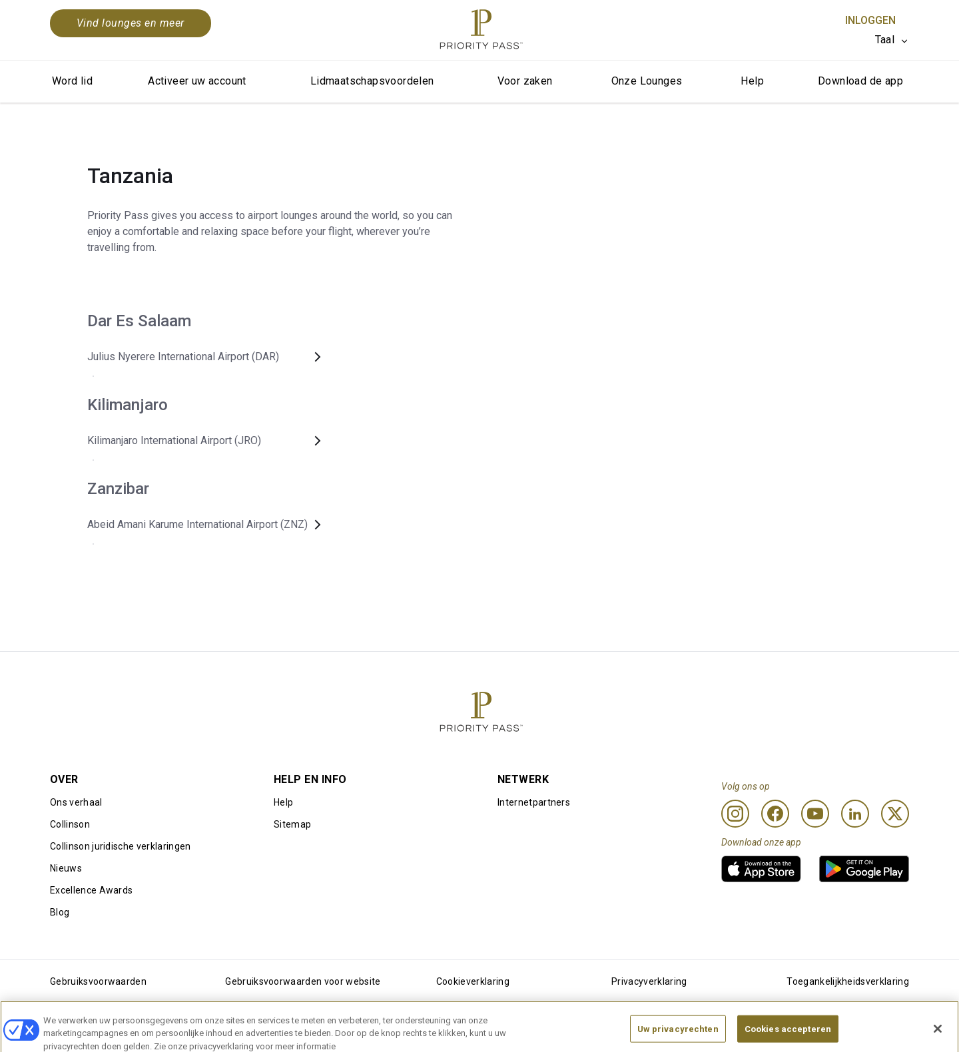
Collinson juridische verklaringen (120, 846)
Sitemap (292, 824)
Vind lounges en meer (130, 23)
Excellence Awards (91, 890)
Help (752, 81)
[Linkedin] (855, 814)
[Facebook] (775, 814)
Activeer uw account (197, 81)
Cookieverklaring (472, 981)
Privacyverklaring (649, 981)
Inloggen (870, 20)
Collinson (70, 824)
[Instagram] (735, 814)
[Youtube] (815, 814)
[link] (761, 869)
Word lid (72, 81)
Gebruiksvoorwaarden (98, 981)
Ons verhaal (76, 802)
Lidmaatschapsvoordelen (372, 81)
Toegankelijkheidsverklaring (848, 981)
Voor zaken (525, 81)
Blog (59, 912)
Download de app (860, 81)
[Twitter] (895, 814)
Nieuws (66, 868)
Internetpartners (533, 802)
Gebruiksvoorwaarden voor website (302, 981)
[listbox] (892, 40)
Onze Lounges (647, 81)
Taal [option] (884, 39)
